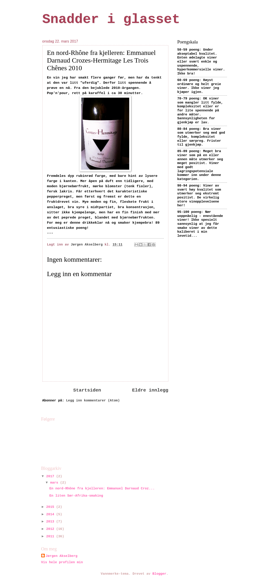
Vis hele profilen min (62, 562)
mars (55, 482)
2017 (51, 476)
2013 (51, 521)
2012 (51, 529)
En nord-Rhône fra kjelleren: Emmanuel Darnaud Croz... (102, 488)
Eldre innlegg (150, 390)
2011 (51, 536)
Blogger (159, 574)
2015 (51, 507)
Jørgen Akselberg (61, 556)
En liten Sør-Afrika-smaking (76, 495)
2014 (51, 514)
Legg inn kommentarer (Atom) (93, 400)
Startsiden (87, 390)
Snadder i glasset (111, 19)
